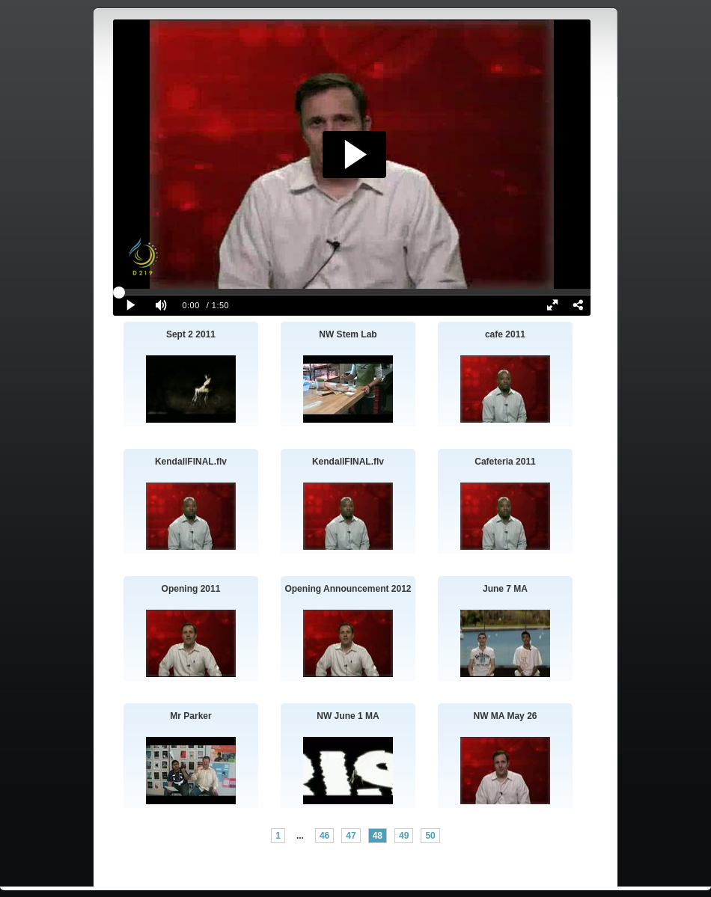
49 (404, 835)
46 (324, 835)
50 (430, 835)
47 (351, 835)
